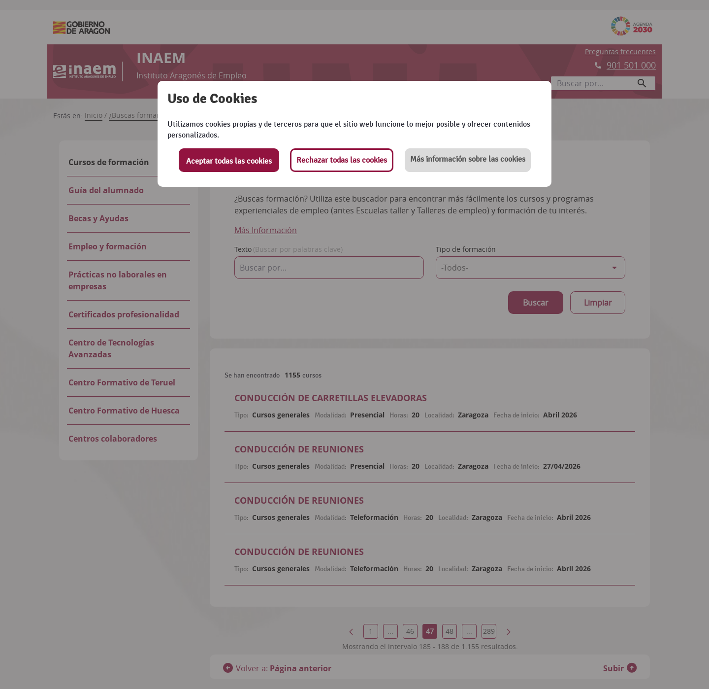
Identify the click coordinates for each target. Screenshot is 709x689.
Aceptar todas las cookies (229, 161)
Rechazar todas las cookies (341, 160)
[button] (468, 160)
